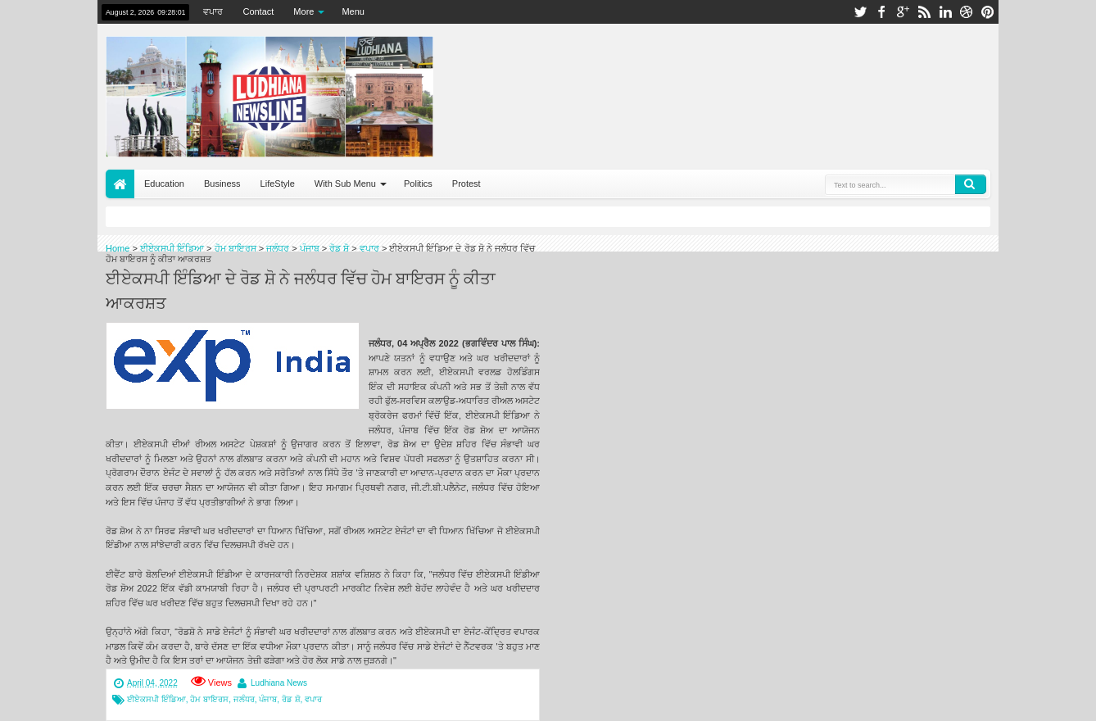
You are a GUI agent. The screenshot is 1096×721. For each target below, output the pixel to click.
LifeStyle (277, 183)
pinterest (988, 12)
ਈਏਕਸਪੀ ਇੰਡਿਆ (156, 699)
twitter (860, 12)
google (902, 12)
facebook (881, 12)
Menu (353, 11)
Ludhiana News (279, 682)
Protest (466, 183)
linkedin (945, 12)
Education (164, 183)
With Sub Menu (345, 183)
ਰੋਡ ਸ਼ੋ (291, 699)
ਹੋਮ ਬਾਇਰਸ (209, 699)
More (303, 11)
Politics (418, 183)
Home (120, 184)
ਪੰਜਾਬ (268, 699)
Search (970, 184)
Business (222, 183)
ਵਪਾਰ (213, 11)
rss (924, 12)
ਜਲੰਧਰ (244, 699)
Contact (258, 11)
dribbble (966, 12)
